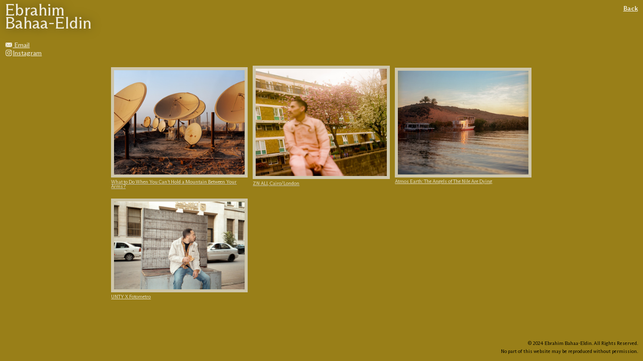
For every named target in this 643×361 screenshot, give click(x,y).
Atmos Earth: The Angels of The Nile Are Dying (443, 181)
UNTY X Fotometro (131, 297)
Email (17, 45)
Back (630, 9)
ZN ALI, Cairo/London (276, 184)
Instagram (23, 53)
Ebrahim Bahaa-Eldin (48, 17)
